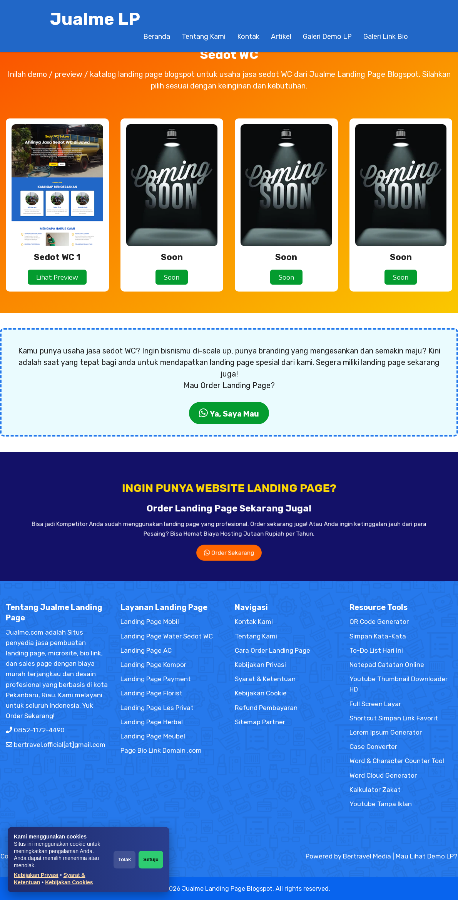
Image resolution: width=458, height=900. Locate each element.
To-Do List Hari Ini (376, 650)
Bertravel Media (367, 856)
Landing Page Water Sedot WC (166, 636)
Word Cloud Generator (383, 775)
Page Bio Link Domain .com (161, 750)
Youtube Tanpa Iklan (380, 804)
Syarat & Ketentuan (265, 679)
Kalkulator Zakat (375, 789)
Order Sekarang (229, 535)
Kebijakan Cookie (261, 693)
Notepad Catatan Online (386, 664)
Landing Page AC (146, 650)
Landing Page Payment (155, 679)
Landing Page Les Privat (157, 708)
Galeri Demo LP (327, 36)
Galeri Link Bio (385, 36)
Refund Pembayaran (266, 708)
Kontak (248, 36)
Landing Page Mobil (149, 621)
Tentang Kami (204, 36)
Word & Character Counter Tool (396, 761)
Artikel (281, 36)
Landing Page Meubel (152, 736)
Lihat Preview (57, 277)
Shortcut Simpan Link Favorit (393, 718)
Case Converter (373, 746)
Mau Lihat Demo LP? (427, 856)
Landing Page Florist (151, 693)
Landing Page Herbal (151, 722)
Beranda (156, 36)
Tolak (124, 859)
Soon (171, 277)
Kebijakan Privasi (36, 875)
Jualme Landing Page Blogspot (227, 888)
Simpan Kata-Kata (377, 636)
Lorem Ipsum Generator (385, 732)
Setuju (151, 859)
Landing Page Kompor (153, 664)
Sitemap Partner (260, 722)
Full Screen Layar (375, 704)
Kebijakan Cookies (69, 882)
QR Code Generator (379, 621)
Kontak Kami (254, 621)
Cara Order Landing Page (272, 650)
